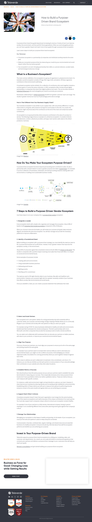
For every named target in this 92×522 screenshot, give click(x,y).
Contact (83, 2)
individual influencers (23, 91)
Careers (42, 501)
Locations (58, 496)
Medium (26, 156)
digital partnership (39, 94)
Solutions (49, 3)
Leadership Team (44, 503)
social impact (63, 169)
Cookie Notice (75, 504)
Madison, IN (58, 501)
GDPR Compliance (76, 499)
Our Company (67, 3)
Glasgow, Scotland (60, 506)
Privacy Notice (75, 498)
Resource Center (29, 507)
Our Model (43, 499)
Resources (57, 3)
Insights (6, 6)
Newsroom (27, 509)
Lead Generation (29, 498)
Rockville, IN (58, 503)
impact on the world (66, 250)
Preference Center (76, 501)
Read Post (16, 476)
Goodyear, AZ (59, 498)
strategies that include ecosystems (34, 226)
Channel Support (28, 501)
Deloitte (26, 204)
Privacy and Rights (76, 496)
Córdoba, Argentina (60, 504)
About (42, 498)
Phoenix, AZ (58, 499)
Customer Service (29, 499)
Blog (12, 6)
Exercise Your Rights (76, 503)
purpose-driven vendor (49, 215)
